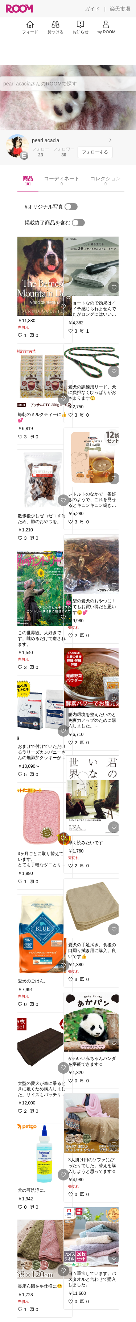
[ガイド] (92, 8)
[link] (42, 276)
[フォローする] (95, 152)
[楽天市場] (120, 8)
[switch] (71, 206)
